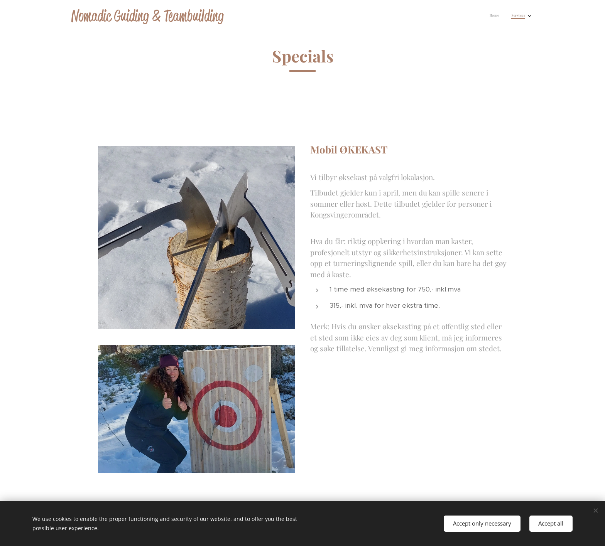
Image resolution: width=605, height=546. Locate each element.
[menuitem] (515, 15)
